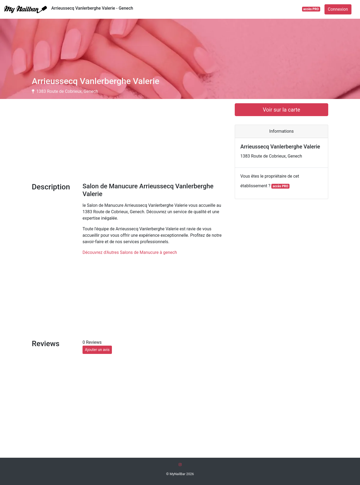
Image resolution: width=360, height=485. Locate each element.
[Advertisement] (129, 140)
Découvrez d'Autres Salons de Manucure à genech (130, 252)
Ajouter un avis (97, 349)
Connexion (338, 9)
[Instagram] (180, 465)
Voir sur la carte (281, 109)
